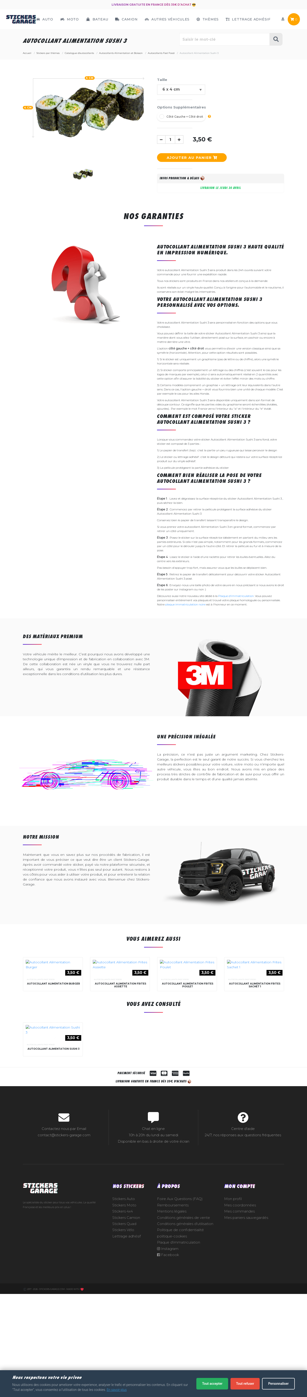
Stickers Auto (123, 1307)
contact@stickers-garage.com (64, 1243)
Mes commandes (239, 1319)
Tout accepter (212, 1383)
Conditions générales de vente (183, 1326)
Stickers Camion (126, 1326)
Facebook (168, 1363)
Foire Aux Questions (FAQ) (180, 1307)
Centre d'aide (243, 1237)
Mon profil (233, 1307)
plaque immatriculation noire (185, 604)
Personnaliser (278, 1383)
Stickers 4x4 (122, 1319)
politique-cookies (172, 1344)
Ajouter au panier (192, 157)
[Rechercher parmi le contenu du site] (224, 39)
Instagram (167, 1357)
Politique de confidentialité (180, 1338)
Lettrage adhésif (126, 1344)
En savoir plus (117, 1390)
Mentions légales (171, 1319)
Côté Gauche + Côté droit (184, 116)
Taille (162, 79)
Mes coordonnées (240, 1313)
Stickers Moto (124, 1313)
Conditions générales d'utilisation (185, 1332)
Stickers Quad (124, 1332)
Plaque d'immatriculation (236, 596)
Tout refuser (245, 1383)
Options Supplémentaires (181, 107)
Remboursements (173, 1313)
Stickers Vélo (123, 1338)
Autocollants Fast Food (41, 1036)
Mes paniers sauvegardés (246, 1326)
